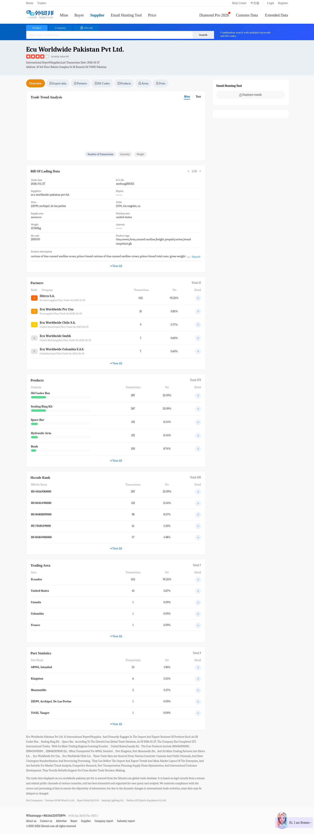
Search (203, 34)
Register (283, 3)
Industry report (126, 821)
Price (152, 15)
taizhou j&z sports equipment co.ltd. (146, 800)
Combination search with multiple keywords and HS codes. (245, 34)
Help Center (239, 3)
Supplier (97, 15)
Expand (196, 256)
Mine (64, 15)
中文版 (254, 3)
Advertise (61, 821)
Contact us (46, 821)
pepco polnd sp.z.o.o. (88, 800)
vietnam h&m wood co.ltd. (60, 800)
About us (31, 821)
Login (270, 3)
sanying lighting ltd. (112, 800)
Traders (41, 3)
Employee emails (250, 94)
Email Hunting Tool (126, 15)
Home (29, 3)
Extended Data (276, 15)
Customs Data (247, 15)
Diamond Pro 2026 (214, 15)
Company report (104, 821)
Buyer (79, 15)
